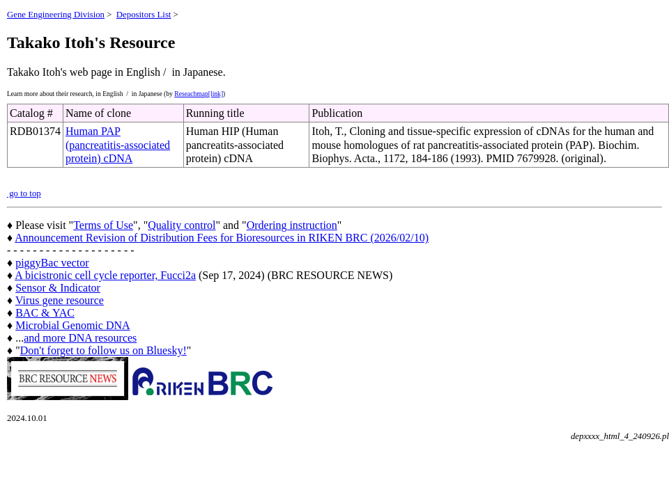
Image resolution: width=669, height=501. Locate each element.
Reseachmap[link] (198, 93)
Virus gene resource (59, 300)
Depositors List (143, 14)
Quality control (181, 225)
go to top (24, 193)
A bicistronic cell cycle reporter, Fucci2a (105, 275)
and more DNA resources (80, 338)
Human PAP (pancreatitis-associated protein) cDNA (118, 144)
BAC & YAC (45, 313)
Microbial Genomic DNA (72, 325)
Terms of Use (103, 225)
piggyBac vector (52, 263)
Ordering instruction (292, 225)
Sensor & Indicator (57, 288)
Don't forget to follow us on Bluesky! (103, 350)
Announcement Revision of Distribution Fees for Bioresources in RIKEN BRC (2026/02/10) (222, 238)
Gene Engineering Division (56, 14)
